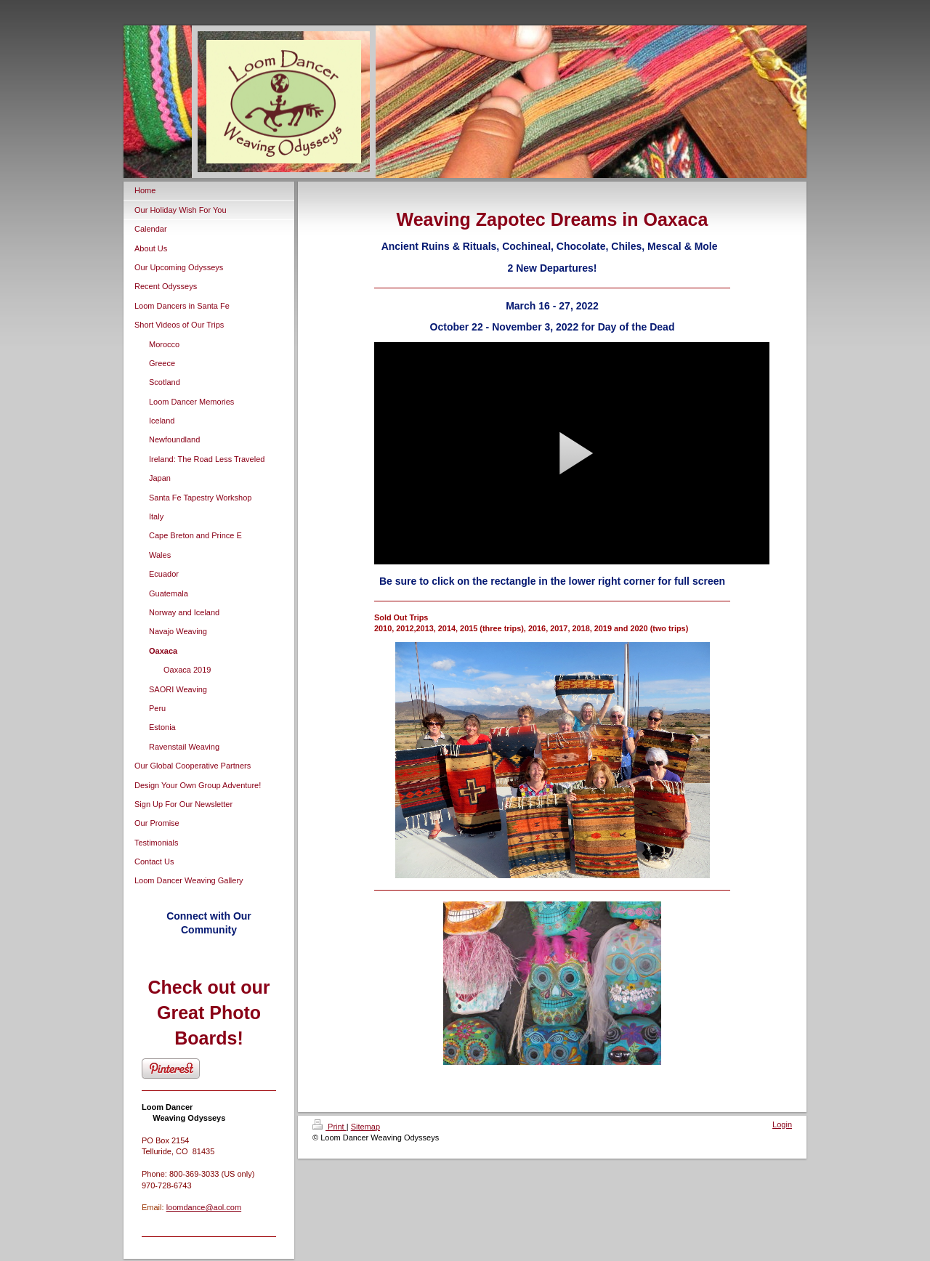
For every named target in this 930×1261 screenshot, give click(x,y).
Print (329, 1126)
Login (782, 1124)
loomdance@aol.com (204, 1207)
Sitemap (365, 1126)
